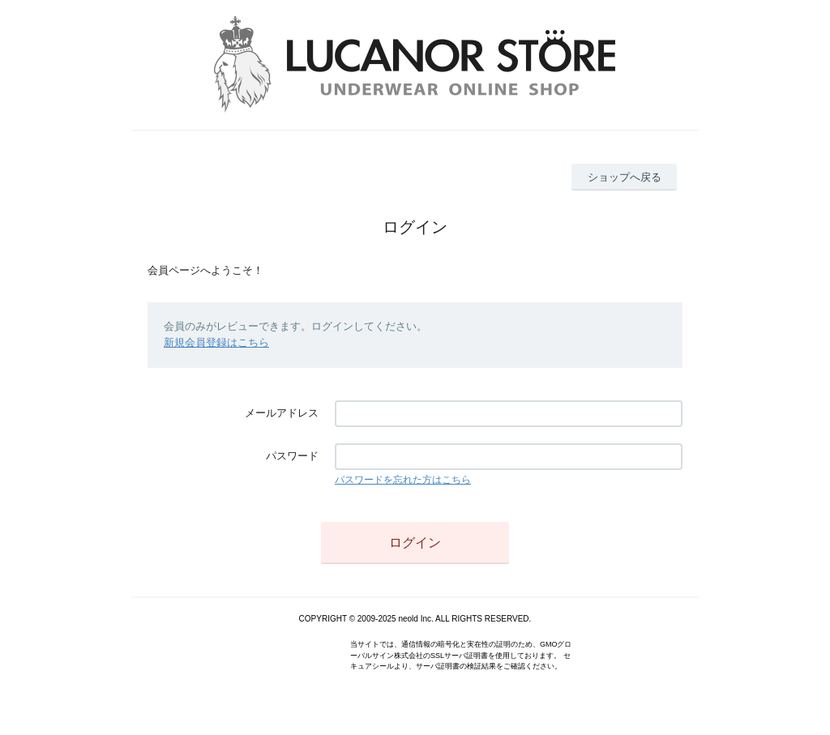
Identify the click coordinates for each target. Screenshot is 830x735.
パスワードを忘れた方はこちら (403, 479)
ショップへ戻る (624, 177)
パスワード (292, 456)
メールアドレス (282, 413)
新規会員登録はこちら (216, 342)
